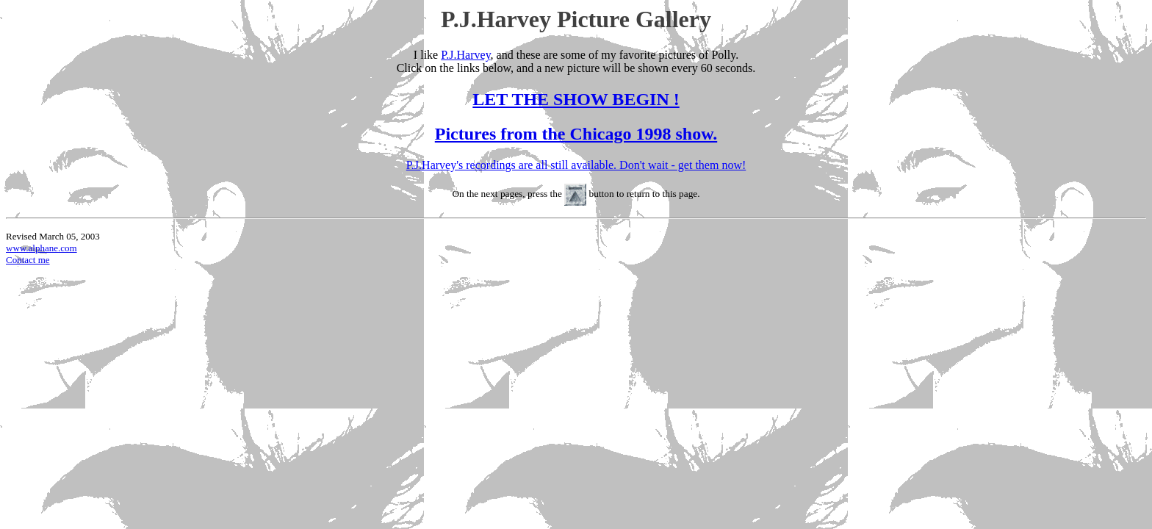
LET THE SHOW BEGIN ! (575, 99)
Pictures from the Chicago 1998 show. (576, 133)
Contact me (28, 259)
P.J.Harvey (465, 54)
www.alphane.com (41, 247)
